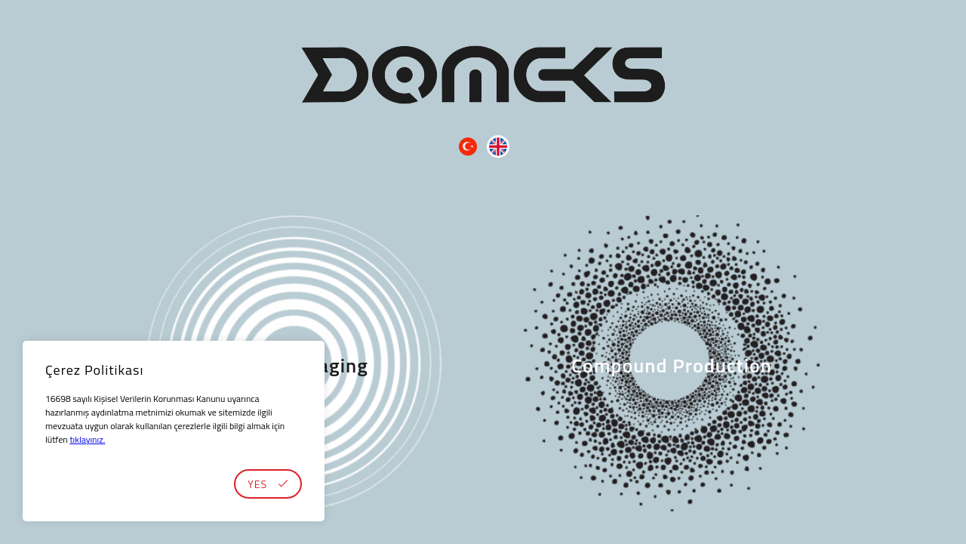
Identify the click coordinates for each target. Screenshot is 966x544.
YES (268, 484)
